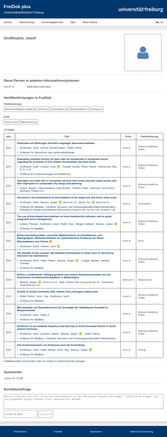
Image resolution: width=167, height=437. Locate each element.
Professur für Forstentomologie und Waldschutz (45, 174)
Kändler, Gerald (71, 166)
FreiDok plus (17, 6)
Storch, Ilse (84, 202)
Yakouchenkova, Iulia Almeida (54, 188)
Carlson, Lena (47, 166)
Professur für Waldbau (32, 207)
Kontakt (58, 431)
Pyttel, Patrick (74, 147)
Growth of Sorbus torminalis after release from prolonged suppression (57, 291)
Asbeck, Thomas (29, 224)
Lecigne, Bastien (90, 260)
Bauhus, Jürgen (48, 202)
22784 (19, 378)
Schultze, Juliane (49, 333)
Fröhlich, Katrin (80, 188)
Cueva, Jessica (28, 188)
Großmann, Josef (29, 147)
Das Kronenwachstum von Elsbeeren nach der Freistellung (51, 345)
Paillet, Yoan (67, 224)
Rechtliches (20, 431)
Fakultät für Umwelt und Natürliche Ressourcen (45, 209)
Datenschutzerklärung (141, 431)
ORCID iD (9, 86)
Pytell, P (44, 315)
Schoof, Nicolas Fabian (52, 147)
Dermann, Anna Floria (102, 188)
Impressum (96, 431)
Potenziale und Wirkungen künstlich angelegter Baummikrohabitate (55, 143)
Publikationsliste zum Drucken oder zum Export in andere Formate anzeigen (44, 361)
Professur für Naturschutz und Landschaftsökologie (47, 152)
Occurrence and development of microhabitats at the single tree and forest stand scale (66, 197)
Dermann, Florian (29, 190)
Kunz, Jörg (42, 296)
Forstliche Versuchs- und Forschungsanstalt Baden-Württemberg (80, 207)
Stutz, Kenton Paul (69, 282)
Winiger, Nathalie (85, 224)
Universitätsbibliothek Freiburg (24, 12)
